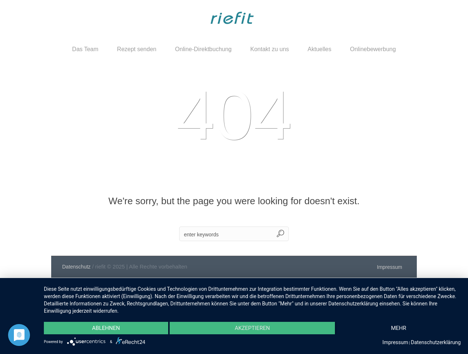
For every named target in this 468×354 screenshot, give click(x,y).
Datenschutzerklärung (436, 342)
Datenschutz (76, 267)
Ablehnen (106, 328)
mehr (398, 328)
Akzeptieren (252, 328)
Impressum (389, 267)
